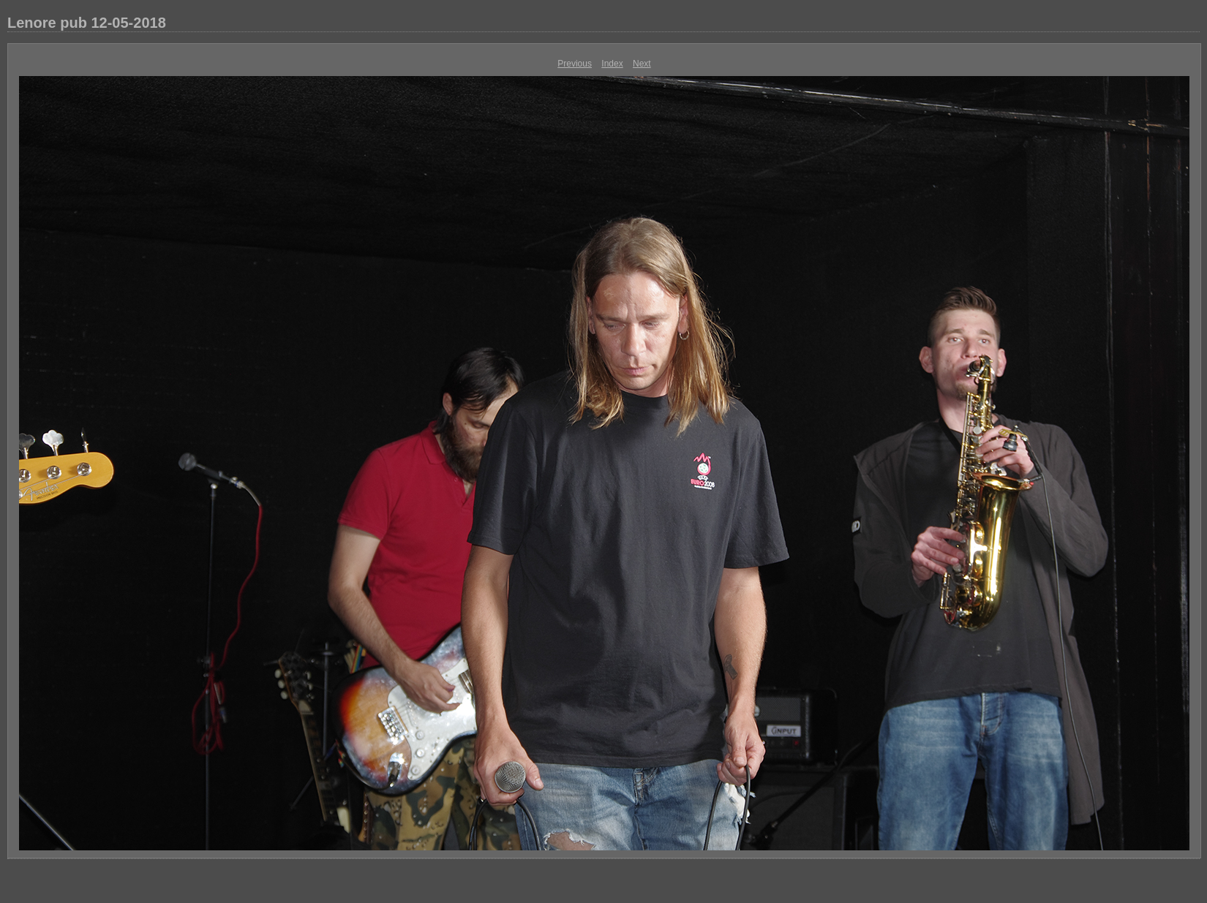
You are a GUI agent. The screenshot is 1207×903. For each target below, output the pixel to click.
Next (642, 63)
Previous (574, 63)
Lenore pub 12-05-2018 (86, 23)
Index (612, 63)
